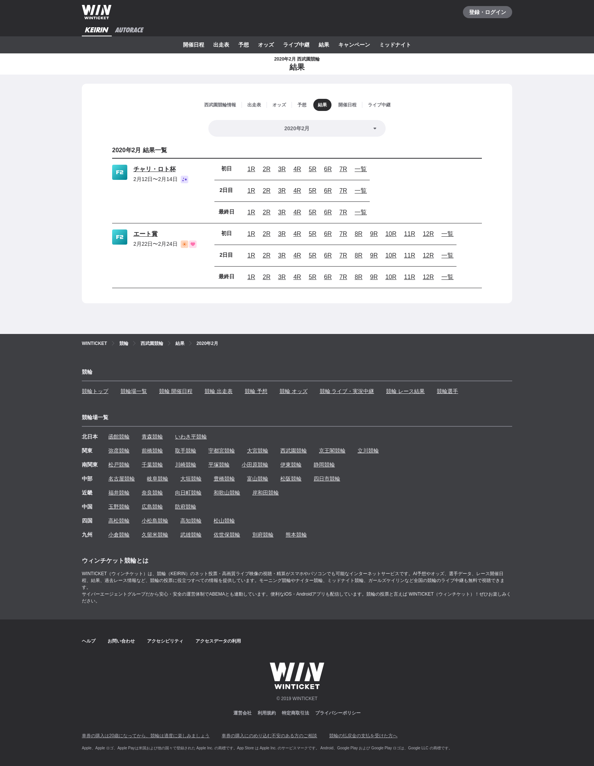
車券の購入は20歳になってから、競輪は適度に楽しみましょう (145, 735)
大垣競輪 (191, 479)
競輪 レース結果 (405, 391)
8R (358, 234)
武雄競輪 (191, 535)
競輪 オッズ (294, 391)
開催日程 (193, 45)
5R (312, 169)
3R (282, 169)
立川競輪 (368, 451)
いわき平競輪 (191, 437)
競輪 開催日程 (175, 391)
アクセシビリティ (165, 641)
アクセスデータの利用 (218, 641)
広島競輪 (152, 507)
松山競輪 (224, 521)
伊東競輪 (291, 465)
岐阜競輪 (157, 479)
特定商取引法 (295, 713)
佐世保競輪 (227, 535)
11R (409, 234)
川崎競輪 (185, 465)
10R (390, 234)
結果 (324, 45)
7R (343, 169)
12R (428, 234)
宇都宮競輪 (221, 451)
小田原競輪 (255, 465)
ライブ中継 (296, 45)
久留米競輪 (155, 535)
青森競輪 (152, 437)
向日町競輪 (188, 493)
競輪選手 (447, 391)
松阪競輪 (291, 479)
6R (327, 169)
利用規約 (267, 713)
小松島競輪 (155, 521)
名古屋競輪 (121, 479)
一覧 (361, 169)
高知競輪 (191, 521)
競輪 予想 (256, 391)
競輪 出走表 (219, 391)
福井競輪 (119, 493)
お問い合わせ (121, 641)
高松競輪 (119, 521)
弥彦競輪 (119, 451)
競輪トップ (95, 391)
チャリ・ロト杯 (154, 169)
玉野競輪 (119, 507)
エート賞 (145, 234)
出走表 (221, 45)
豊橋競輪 (224, 479)
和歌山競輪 (227, 493)
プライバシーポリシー (338, 713)
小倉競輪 (119, 535)
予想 (243, 45)
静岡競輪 (324, 465)
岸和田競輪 (265, 493)
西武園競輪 (293, 451)
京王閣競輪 (332, 451)
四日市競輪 (327, 479)
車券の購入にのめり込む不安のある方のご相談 (269, 735)
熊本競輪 (296, 535)
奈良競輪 (152, 493)
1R (251, 169)
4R (297, 169)
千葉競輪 (152, 465)
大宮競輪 (257, 451)
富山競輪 (257, 479)
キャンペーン (354, 45)
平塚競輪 (219, 465)
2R (266, 169)
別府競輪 (263, 535)
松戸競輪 (119, 465)
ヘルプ (88, 641)
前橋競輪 (152, 451)
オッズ (266, 45)
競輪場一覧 (133, 391)
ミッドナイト (395, 45)
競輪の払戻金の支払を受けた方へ (363, 735)
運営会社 (242, 713)
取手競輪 (185, 451)
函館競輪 (119, 437)
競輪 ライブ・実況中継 (347, 391)
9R (374, 234)
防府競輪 (185, 507)
